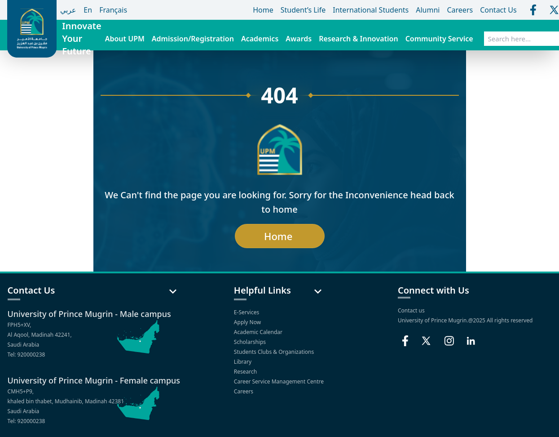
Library (243, 362)
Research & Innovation (358, 39)
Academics (259, 39)
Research (246, 371)
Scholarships (250, 342)
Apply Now (248, 322)
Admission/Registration (193, 39)
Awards (299, 39)
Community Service (439, 39)
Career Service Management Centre (279, 381)
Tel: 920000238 (26, 354)
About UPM (125, 39)
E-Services (247, 312)
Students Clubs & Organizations (275, 352)
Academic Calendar (259, 332)
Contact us (411, 310)
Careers (244, 391)
